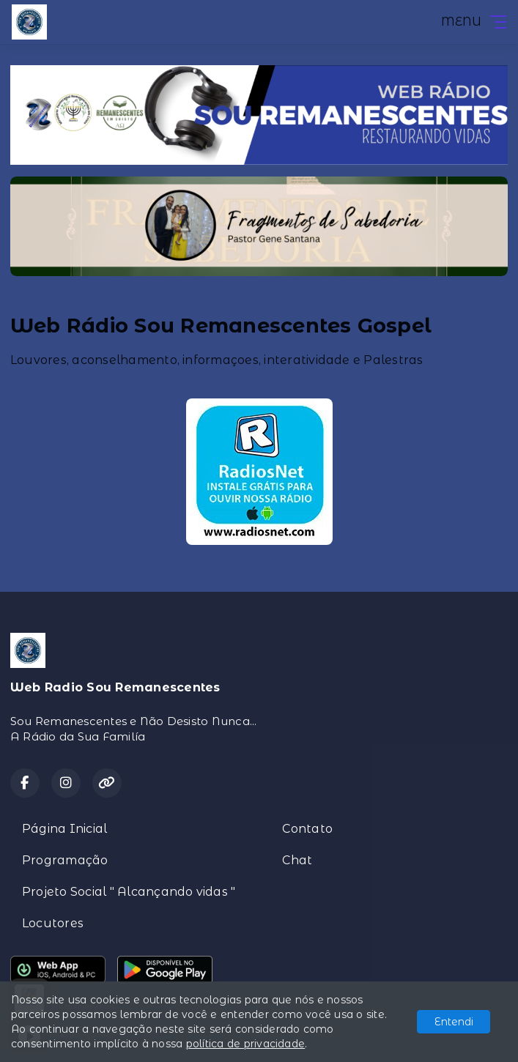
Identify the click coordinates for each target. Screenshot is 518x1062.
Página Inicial (64, 829)
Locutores (53, 923)
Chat (297, 860)
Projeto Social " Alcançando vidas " (128, 892)
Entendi (453, 1021)
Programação (65, 860)
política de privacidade (246, 1043)
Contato (307, 829)
